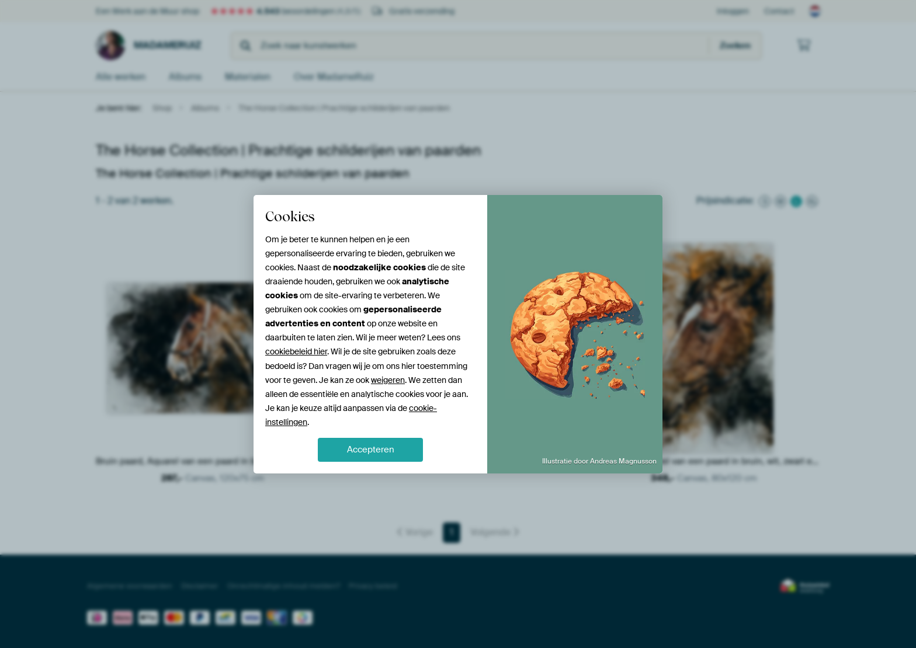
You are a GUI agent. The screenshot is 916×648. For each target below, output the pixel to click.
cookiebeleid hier (296, 351)
